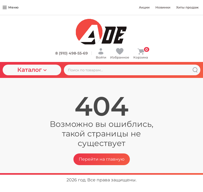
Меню (11, 7)
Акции (144, 7)
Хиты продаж (187, 7)
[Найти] (195, 70)
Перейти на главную (102, 159)
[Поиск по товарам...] (132, 70)
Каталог (32, 69)
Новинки (162, 7)
